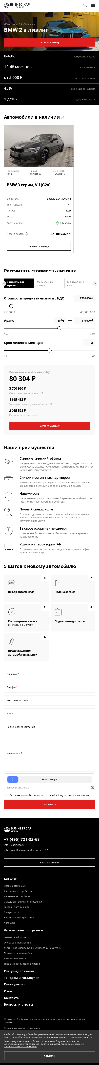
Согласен (49, 1055)
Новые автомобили (15, 885)
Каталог (10, 879)
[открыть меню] (93, 5)
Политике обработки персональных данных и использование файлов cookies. (44, 1045)
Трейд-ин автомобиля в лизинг (22, 963)
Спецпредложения (19, 971)
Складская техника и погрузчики (23, 901)
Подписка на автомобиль (18, 953)
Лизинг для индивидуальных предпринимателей (32, 947)
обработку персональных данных (70, 795)
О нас (8, 991)
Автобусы (9, 922)
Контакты (11, 998)
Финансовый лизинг (16, 937)
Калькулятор (14, 984)
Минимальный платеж (45, 283)
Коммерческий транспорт (19, 917)
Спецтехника (11, 912)
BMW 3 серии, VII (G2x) (28, 184)
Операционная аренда (17, 942)
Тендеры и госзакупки (22, 978)
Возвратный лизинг (15, 958)
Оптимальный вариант (15, 283)
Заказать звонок (49, 862)
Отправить (49, 804)
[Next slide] (95, 283)
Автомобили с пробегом (18, 891)
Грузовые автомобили (17, 906)
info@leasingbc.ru (14, 844)
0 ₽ (84, 320)
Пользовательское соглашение (22, 1028)
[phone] (85, 5)
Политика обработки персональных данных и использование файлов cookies (44, 1020)
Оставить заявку (49, 42)
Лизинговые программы (23, 930)
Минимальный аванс (75, 283)
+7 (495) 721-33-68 (22, 839)
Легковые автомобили (17, 896)
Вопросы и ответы (18, 1004)
